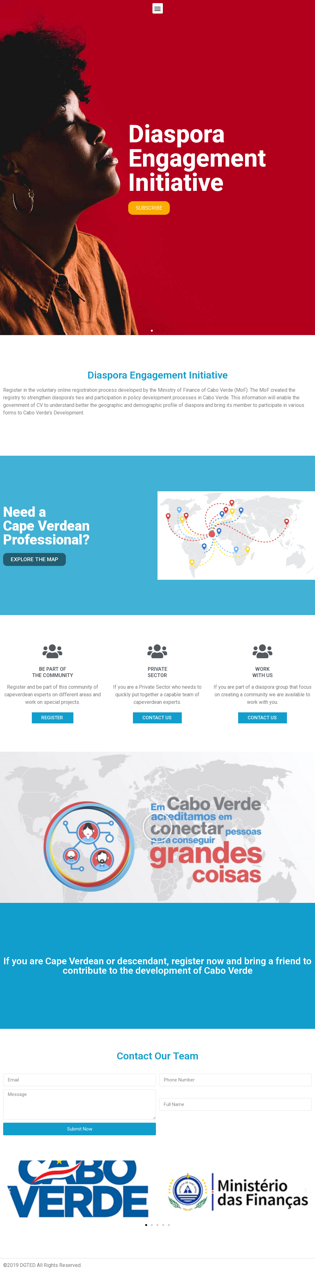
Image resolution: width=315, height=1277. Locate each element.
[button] (152, 331)
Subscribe (149, 208)
